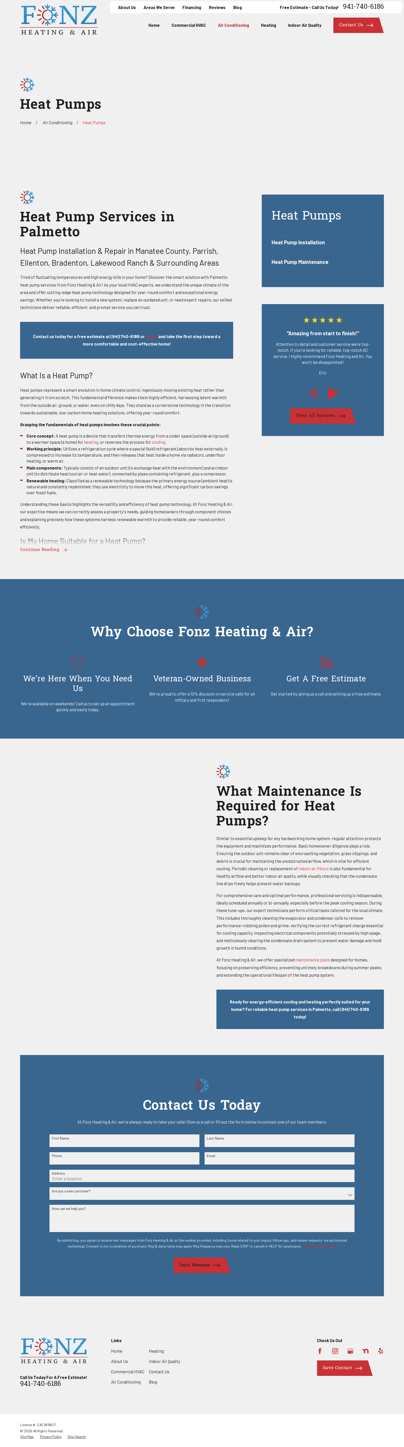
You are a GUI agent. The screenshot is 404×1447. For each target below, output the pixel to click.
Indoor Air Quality (164, 1361)
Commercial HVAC (128, 1371)
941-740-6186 (363, 7)
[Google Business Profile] (350, 1351)
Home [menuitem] (154, 25)
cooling (158, 442)
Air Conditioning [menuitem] (233, 25)
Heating (156, 1350)
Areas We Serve (159, 7)
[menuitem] (323, 242)
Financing (191, 7)
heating (91, 442)
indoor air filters (322, 868)
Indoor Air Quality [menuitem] (304, 25)
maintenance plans (320, 959)
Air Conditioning (126, 1381)
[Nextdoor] (365, 1351)
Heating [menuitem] (268, 25)
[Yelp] (381, 1351)
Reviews (217, 7)
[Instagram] (335, 1351)
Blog (237, 7)
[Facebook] (320, 1351)
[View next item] (333, 393)
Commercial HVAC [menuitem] (189, 25)
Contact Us (159, 1371)
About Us (127, 7)
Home (116, 1350)
